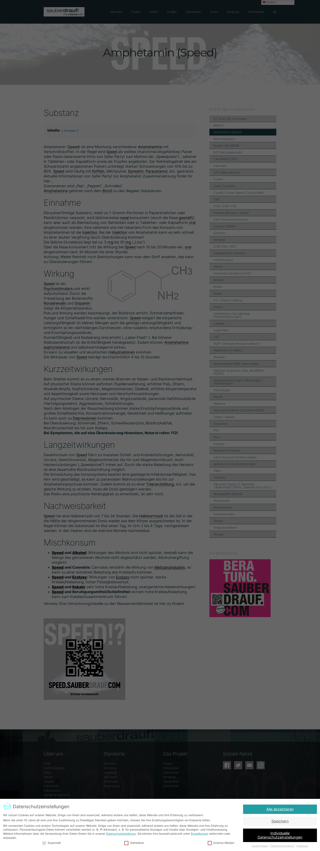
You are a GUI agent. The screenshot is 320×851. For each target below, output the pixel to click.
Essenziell (52, 842)
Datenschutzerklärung (121, 833)
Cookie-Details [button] (258, 845)
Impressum (300, 845)
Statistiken (134, 842)
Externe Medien (220, 842)
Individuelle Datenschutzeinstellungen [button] (279, 835)
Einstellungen (199, 833)
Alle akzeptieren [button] (281, 809)
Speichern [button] (280, 821)
